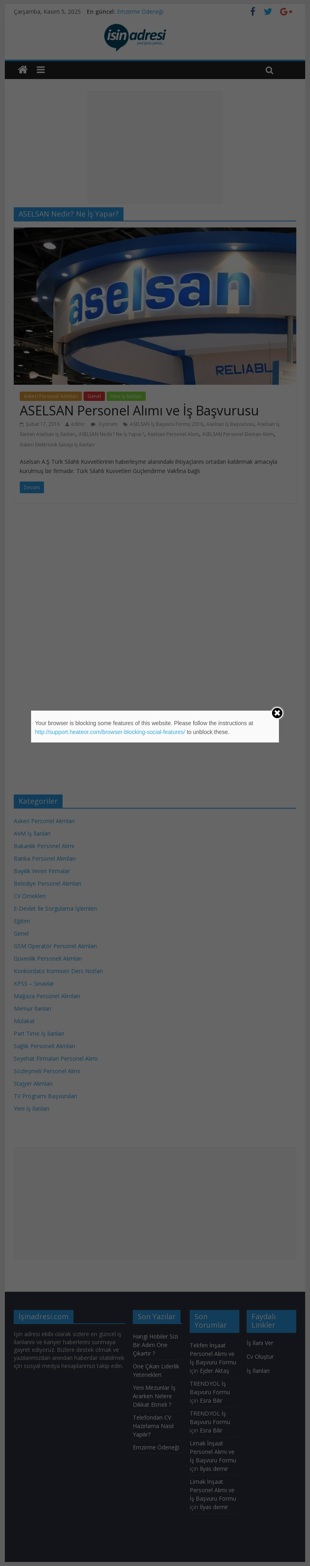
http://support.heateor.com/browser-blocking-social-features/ (110, 732)
